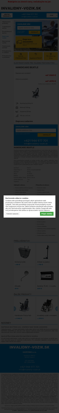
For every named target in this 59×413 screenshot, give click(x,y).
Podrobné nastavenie (12, 214)
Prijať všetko (46, 214)
